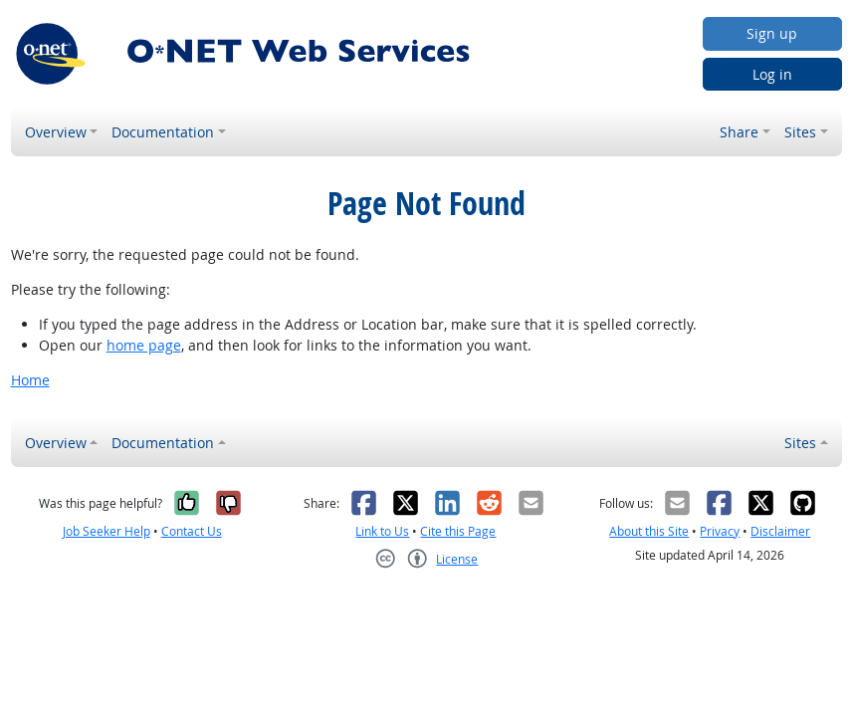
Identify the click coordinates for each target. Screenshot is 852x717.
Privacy (720, 531)
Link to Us (382, 531)
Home (30, 379)
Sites (800, 131)
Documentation (162, 131)
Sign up (771, 33)
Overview (56, 131)
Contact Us (191, 531)
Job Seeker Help (106, 531)
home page (143, 345)
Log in (772, 74)
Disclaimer (780, 531)
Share (739, 131)
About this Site (649, 531)
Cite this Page (458, 531)
